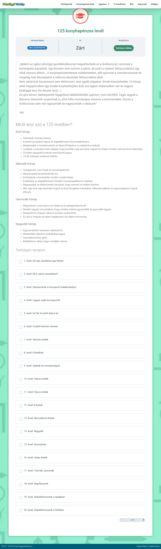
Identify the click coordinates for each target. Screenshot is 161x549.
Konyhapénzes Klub (85, 4)
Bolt (131, 4)
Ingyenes (104, 4)
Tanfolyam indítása (124, 48)
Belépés (154, 4)
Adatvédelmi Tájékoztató (148, 546)
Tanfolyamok (66, 4)
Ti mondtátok (120, 4)
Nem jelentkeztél (37, 48)
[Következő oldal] (143, 520)
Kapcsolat (142, 4)
